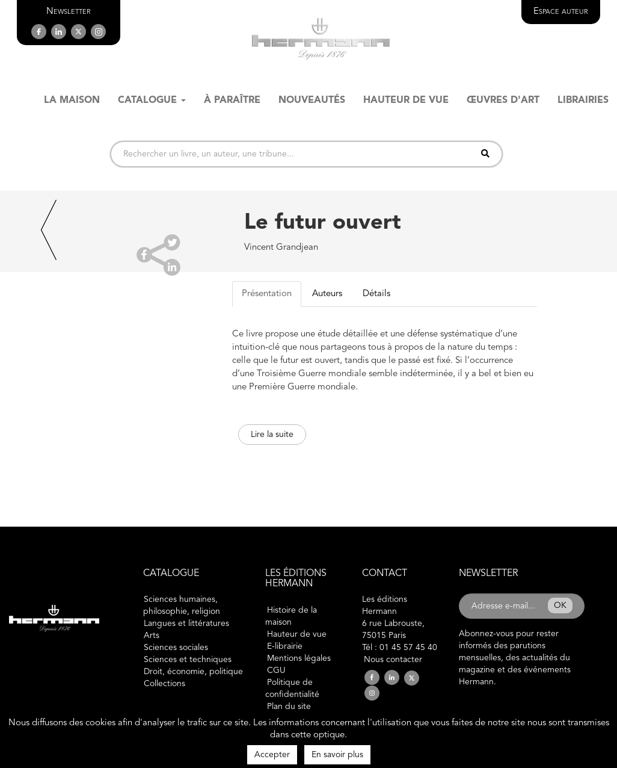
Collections (164, 684)
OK (560, 605)
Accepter (272, 755)
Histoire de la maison (291, 616)
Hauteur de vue (297, 634)
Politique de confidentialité (292, 688)
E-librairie (284, 646)
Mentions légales (299, 658)
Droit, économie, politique (193, 671)
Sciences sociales (176, 647)
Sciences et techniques (188, 659)
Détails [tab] (376, 294)
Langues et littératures (186, 623)
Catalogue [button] (152, 100)
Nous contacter (393, 659)
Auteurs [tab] (327, 294)
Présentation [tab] (267, 294)
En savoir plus (337, 755)
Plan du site (289, 706)
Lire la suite (272, 434)
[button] (68, 11)
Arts (151, 635)
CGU (276, 670)
